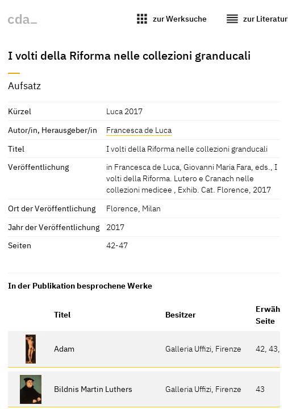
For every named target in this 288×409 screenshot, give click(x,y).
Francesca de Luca (139, 129)
